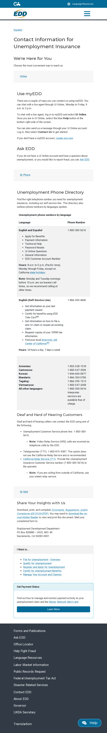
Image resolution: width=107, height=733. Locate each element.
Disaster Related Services (31, 685)
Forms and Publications (30, 631)
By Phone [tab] (25, 174)
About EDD (21, 699)
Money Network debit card (63, 601)
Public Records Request (30, 671)
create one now (64, 138)
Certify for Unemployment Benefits (42, 570)
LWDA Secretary (25, 712)
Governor (20, 705)
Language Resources (28, 658)
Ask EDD (84, 159)
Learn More (53, 609)
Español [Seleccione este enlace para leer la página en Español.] (18, 30)
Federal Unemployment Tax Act (35, 678)
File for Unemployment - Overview (42, 559)
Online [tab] (23, 76)
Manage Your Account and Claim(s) (42, 574)
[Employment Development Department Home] (20, 14)
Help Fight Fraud (25, 651)
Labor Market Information (31, 665)
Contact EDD (22, 692)
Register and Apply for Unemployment (44, 567)
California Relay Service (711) (39, 459)
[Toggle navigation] (87, 13)
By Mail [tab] (24, 491)
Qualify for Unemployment (37, 563)
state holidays (37, 272)
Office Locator (23, 644)
